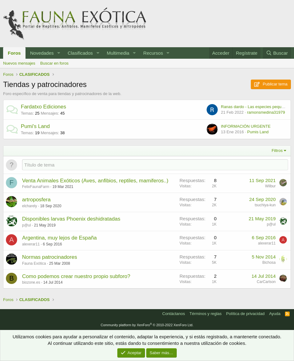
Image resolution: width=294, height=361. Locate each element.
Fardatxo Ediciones (43, 107)
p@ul (26, 225)
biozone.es (31, 282)
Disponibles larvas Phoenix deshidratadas (71, 219)
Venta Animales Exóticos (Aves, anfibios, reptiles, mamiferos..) (95, 181)
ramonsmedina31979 (266, 112)
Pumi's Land (35, 126)
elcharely (29, 206)
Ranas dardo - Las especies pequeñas (255, 106)
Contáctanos (173, 313)
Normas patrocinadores (49, 257)
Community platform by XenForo (147, 325)
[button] (58, 53)
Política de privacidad (245, 313)
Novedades (42, 53)
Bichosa (269, 262)
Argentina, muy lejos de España (59, 238)
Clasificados (80, 53)
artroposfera (36, 200)
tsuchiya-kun (265, 205)
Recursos (153, 53)
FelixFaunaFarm (35, 187)
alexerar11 (31, 244)
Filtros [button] (277, 150)
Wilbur (270, 186)
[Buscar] (277, 53)
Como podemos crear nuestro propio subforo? (76, 276)
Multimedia (118, 53)
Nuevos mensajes (19, 63)
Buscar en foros (54, 63)
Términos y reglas (205, 313)
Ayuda (275, 313)
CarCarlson (266, 282)
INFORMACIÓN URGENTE (246, 126)
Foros (14, 53)
